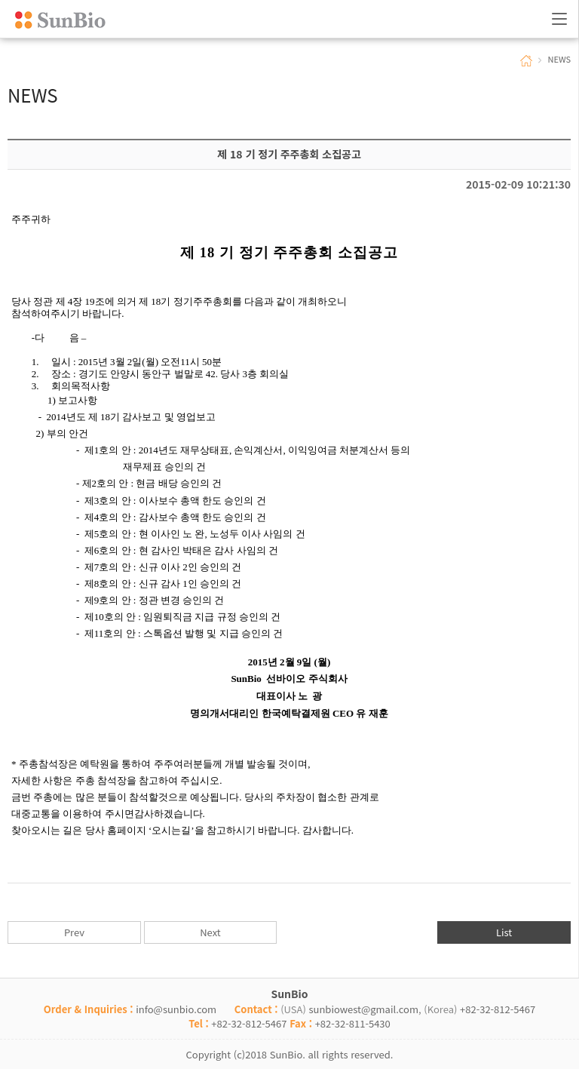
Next (210, 932)
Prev (74, 932)
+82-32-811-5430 (353, 1023)
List (504, 932)
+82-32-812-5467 (497, 1009)
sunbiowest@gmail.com (363, 1009)
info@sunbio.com (176, 1009)
